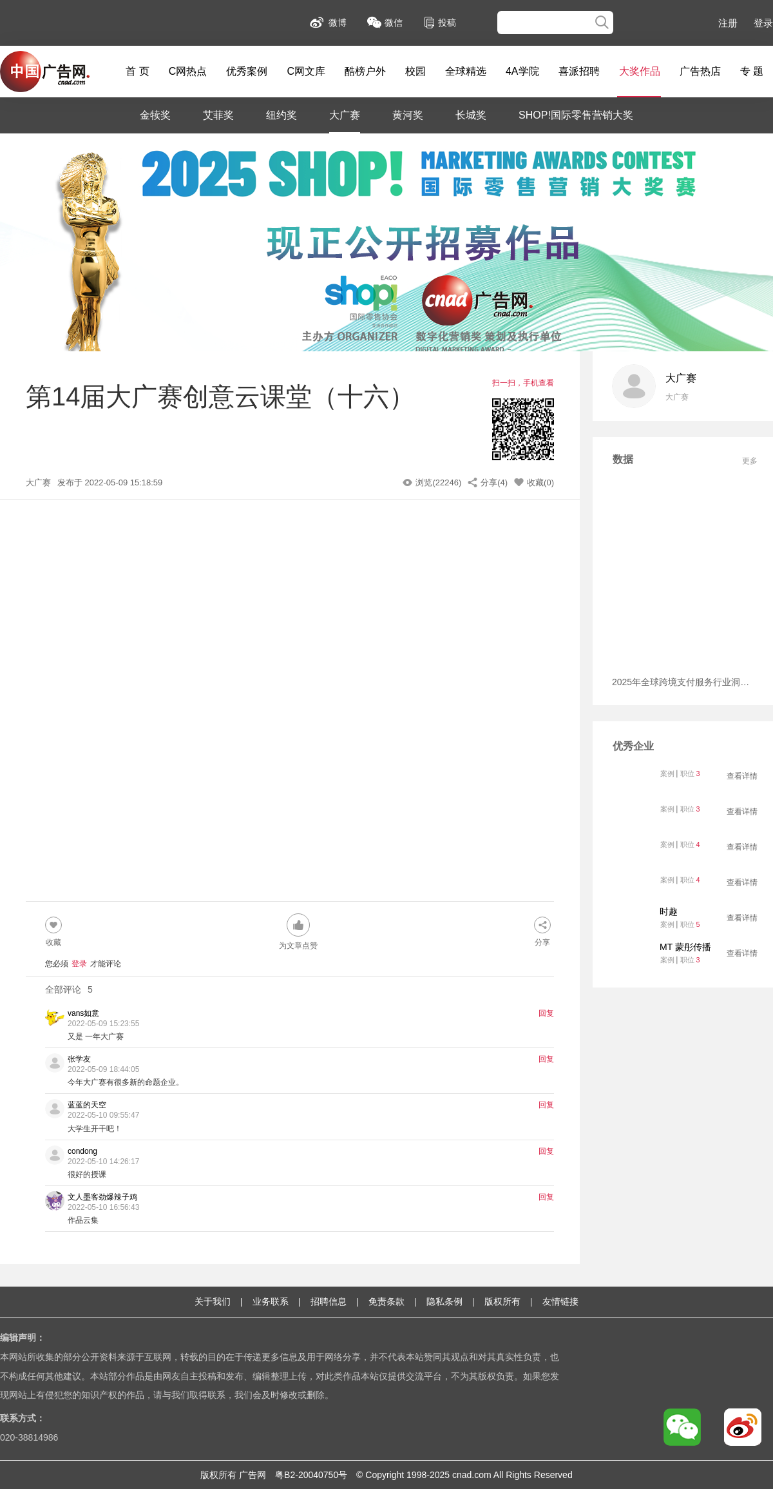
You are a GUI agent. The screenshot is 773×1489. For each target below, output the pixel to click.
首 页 (137, 71)
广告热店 (700, 71)
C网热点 (188, 71)
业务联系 (271, 1301)
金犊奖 (155, 115)
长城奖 (470, 115)
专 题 (751, 71)
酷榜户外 (365, 71)
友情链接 (560, 1301)
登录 (763, 22)
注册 (728, 22)
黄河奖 (407, 115)
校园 (415, 71)
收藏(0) (540, 482)
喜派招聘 (579, 71)
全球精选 (465, 71)
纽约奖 (281, 115)
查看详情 (742, 776)
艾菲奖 (218, 115)
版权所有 (502, 1301)
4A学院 (522, 71)
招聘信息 (328, 1301)
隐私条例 (444, 1301)
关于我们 (213, 1301)
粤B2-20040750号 (311, 1475)
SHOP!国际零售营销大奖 (576, 115)
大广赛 (344, 115)
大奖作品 (639, 71)
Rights (518, 1475)
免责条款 (386, 1301)
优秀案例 (246, 71)
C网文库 (306, 71)
